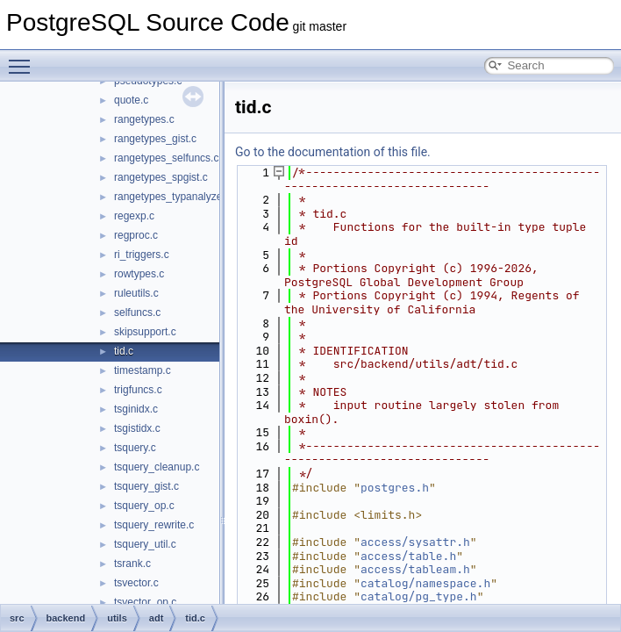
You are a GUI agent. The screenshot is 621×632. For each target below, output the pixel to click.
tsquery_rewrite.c (154, 525)
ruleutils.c (136, 293)
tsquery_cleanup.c (156, 467)
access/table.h (408, 556)
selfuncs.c (137, 312)
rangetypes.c (144, 119)
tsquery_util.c (145, 544)
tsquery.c (135, 448)
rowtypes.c (139, 274)
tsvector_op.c (145, 602)
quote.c (131, 100)
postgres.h (394, 487)
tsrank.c (132, 563)
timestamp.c (142, 370)
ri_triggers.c (141, 254)
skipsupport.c (145, 332)
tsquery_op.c (144, 505)
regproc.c (136, 235)
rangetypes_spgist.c (161, 177)
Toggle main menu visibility (24, 59)
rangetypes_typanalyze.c (172, 196)
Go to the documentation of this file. (333, 152)
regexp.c (134, 216)
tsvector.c (136, 583)
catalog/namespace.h (425, 583)
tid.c (123, 351)
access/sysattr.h (415, 542)
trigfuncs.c (138, 390)
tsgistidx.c (137, 428)
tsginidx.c (136, 409)
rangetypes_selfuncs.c (166, 158)
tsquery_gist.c (146, 486)
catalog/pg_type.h (418, 596)
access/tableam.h (415, 569)
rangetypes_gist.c (155, 139)
